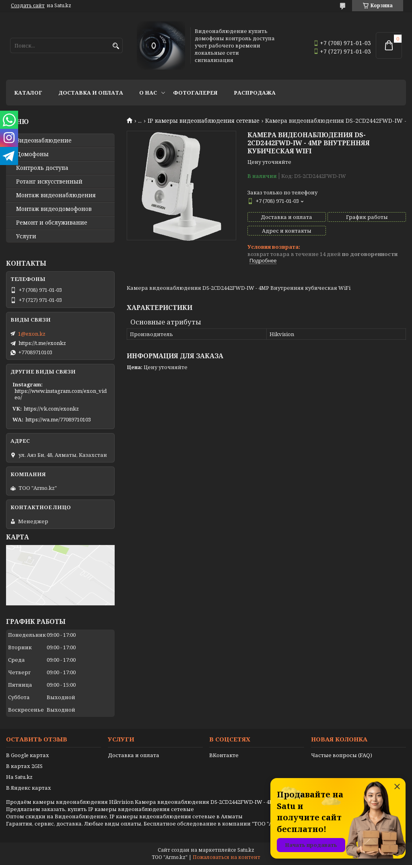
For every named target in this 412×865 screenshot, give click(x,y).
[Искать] (116, 46)
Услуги (26, 236)
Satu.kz (245, 849)
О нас (148, 92)
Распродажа (255, 92)
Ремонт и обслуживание (51, 222)
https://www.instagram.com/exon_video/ (60, 394)
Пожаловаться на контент (226, 857)
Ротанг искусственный (49, 181)
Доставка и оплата (90, 92)
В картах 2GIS (24, 766)
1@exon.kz (31, 333)
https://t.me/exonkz (42, 343)
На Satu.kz (19, 776)
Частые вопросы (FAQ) (341, 755)
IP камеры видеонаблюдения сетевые (204, 121)
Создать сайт (28, 5)
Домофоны (32, 154)
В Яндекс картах (28, 787)
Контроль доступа (42, 167)
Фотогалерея (195, 92)
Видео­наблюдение (44, 140)
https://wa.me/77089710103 (58, 419)
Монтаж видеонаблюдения (56, 195)
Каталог (28, 92)
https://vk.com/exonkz (51, 408)
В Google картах (27, 755)
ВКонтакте (224, 755)
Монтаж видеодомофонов (54, 209)
